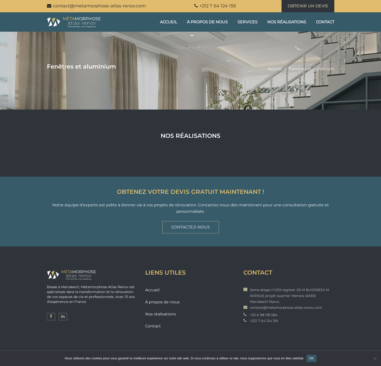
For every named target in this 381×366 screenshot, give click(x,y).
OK (311, 358)
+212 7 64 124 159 (215, 6)
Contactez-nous (190, 227)
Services (247, 22)
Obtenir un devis (308, 6)
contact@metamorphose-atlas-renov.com (96, 6)
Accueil (168, 22)
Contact (325, 22)
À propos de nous (207, 22)
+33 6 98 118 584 (263, 315)
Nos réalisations (286, 22)
